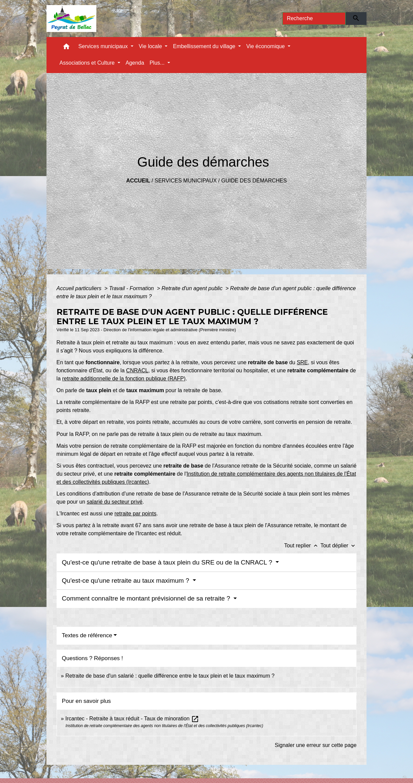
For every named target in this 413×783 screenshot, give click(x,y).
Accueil (138, 180)
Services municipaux (186, 180)
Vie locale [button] (151, 46)
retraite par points (136, 513)
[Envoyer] (356, 18)
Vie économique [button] (266, 46)
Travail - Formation (132, 288)
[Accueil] (71, 18)
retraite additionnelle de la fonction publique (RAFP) (124, 378)
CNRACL (137, 370)
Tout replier (302, 545)
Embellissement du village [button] (204, 46)
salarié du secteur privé (114, 502)
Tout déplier (338, 545)
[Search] (314, 18)
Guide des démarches (254, 180)
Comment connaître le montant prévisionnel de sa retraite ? (147, 598)
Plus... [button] (158, 63)
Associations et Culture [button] (88, 63)
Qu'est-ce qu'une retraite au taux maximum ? (126, 580)
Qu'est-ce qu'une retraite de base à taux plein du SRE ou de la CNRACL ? (168, 562)
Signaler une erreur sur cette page (316, 745)
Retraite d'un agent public (192, 288)
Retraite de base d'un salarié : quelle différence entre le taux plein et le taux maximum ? (170, 676)
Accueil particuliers (80, 288)
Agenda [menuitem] (135, 63)
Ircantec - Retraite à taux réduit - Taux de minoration (132, 718)
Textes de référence (87, 635)
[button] (66, 48)
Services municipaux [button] (103, 46)
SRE (302, 362)
